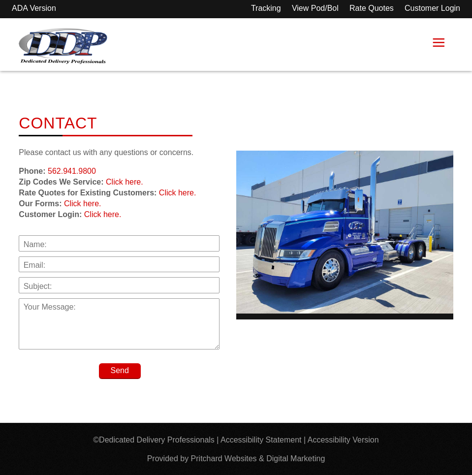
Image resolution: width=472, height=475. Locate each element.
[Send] (120, 371)
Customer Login (432, 8)
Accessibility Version (343, 440)
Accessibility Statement (261, 440)
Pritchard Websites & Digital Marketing (258, 458)
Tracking (266, 8)
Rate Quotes (371, 8)
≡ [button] (438, 44)
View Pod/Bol (315, 8)
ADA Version (34, 8)
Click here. (124, 182)
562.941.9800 (72, 171)
